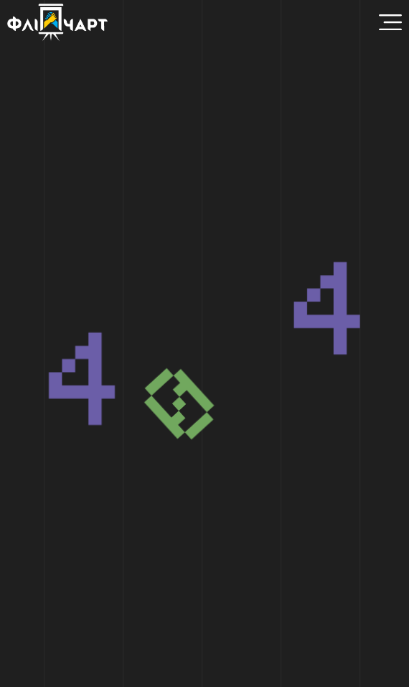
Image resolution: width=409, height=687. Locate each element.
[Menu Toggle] (390, 22)
